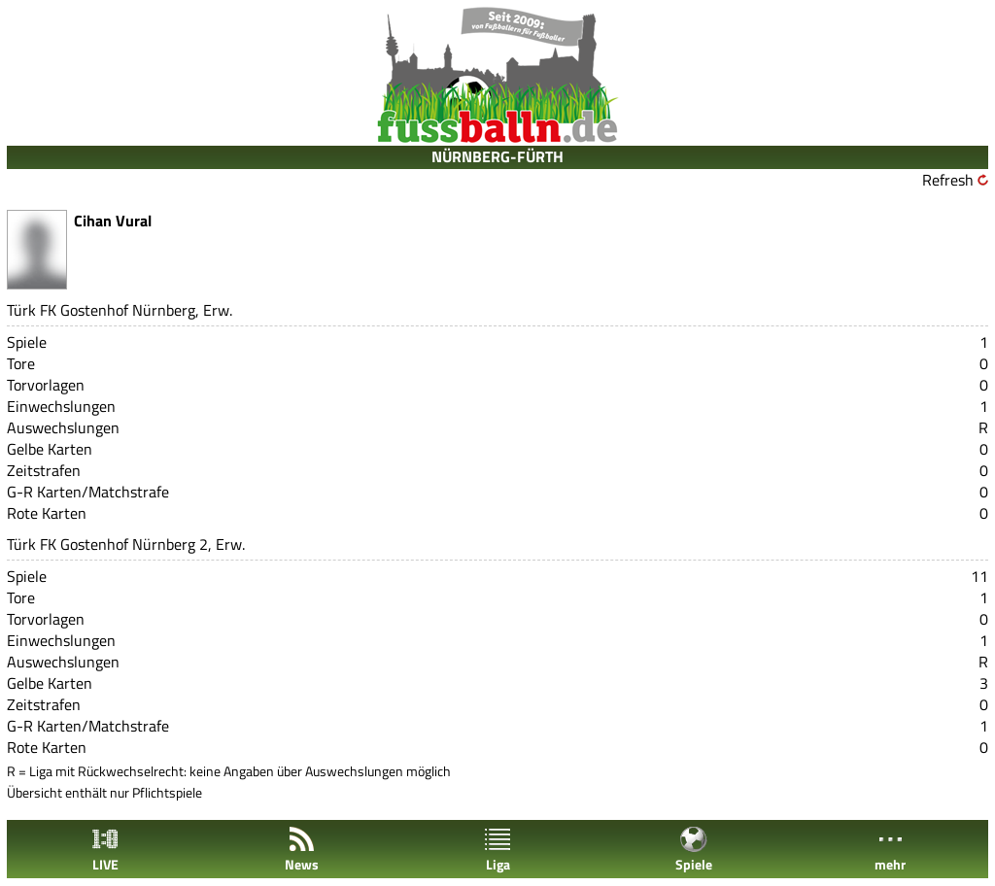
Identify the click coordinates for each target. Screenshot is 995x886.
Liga (497, 849)
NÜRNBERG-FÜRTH (497, 156)
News (302, 849)
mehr (890, 849)
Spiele (693, 849)
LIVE (105, 849)
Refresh (948, 179)
